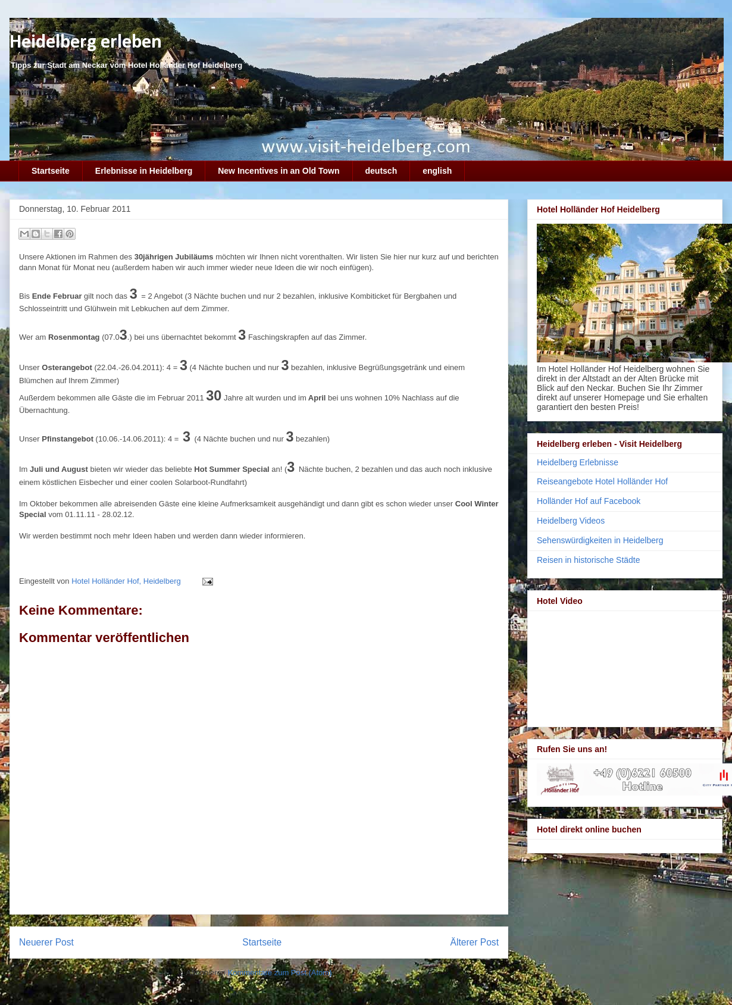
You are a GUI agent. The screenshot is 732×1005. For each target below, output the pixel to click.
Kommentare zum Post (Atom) (280, 972)
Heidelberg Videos (571, 520)
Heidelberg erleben (86, 42)
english (437, 171)
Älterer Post (475, 942)
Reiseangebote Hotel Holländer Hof (602, 481)
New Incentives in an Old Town (278, 171)
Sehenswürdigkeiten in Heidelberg (600, 540)
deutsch (381, 171)
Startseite (51, 171)
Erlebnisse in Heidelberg (143, 171)
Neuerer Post (46, 942)
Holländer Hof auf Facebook (588, 501)
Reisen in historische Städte (588, 560)
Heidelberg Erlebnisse (577, 462)
